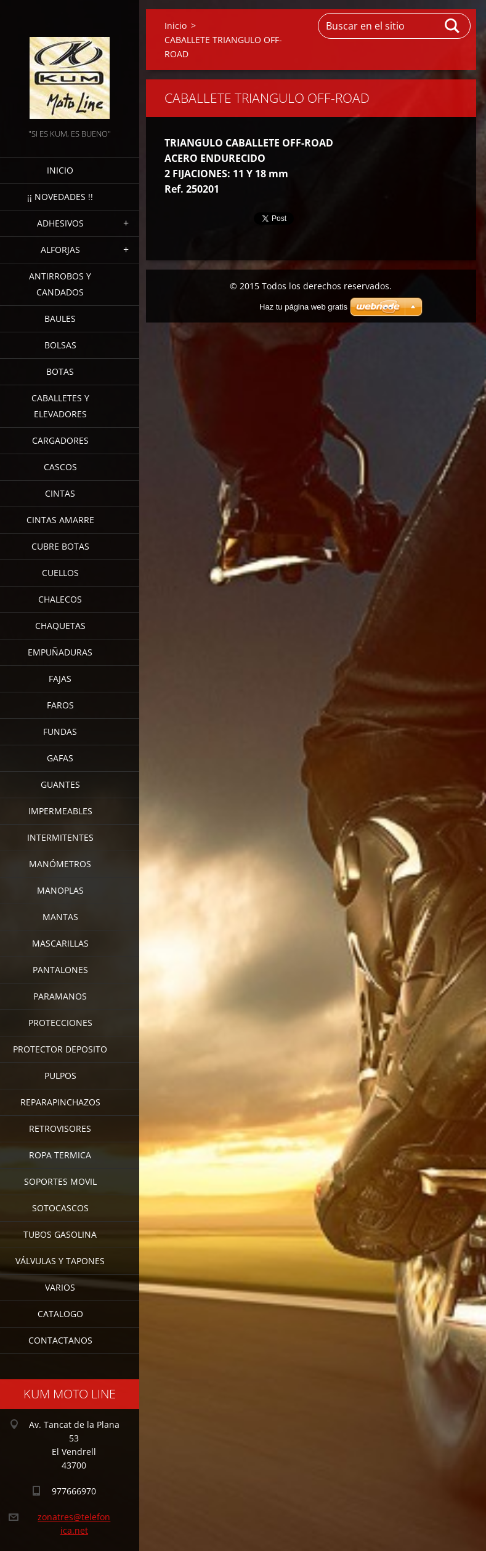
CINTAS (60, 493)
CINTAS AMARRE (60, 520)
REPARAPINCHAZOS (60, 1102)
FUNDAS (60, 731)
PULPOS (60, 1075)
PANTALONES (60, 970)
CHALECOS (60, 599)
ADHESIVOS (60, 223)
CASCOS (60, 467)
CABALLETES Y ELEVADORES (60, 406)
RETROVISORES (60, 1128)
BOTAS (60, 371)
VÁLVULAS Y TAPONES (60, 1261)
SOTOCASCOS (60, 1208)
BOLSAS (60, 345)
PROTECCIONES (60, 1022)
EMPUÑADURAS (60, 652)
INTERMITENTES (60, 837)
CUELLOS (60, 573)
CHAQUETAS (60, 625)
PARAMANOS (60, 996)
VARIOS (60, 1287)
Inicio (60, 170)
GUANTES (60, 784)
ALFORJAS (60, 249)
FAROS (60, 705)
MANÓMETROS (60, 864)
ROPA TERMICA (60, 1155)
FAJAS (60, 678)
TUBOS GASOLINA (60, 1234)
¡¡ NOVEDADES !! (60, 196)
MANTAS (60, 917)
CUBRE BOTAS (60, 546)
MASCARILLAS (60, 943)
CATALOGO (60, 1314)
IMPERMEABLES (60, 811)
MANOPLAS (60, 890)
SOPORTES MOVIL (60, 1181)
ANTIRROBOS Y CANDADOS (60, 284)
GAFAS (60, 758)
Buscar (453, 26)
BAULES (60, 318)
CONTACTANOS (60, 1340)
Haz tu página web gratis (303, 306)
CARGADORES (60, 440)
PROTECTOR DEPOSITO (60, 1049)
